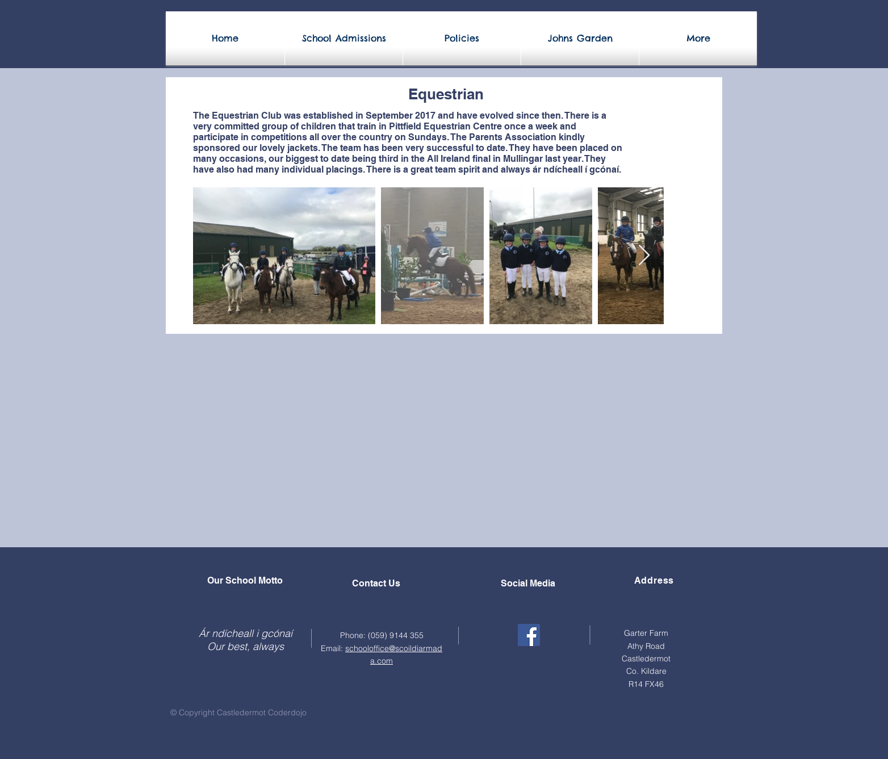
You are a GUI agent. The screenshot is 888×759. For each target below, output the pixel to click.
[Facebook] (529, 635)
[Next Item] (644, 256)
